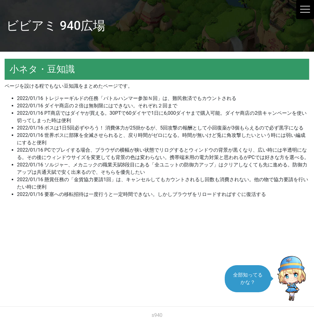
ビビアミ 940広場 (55, 25)
